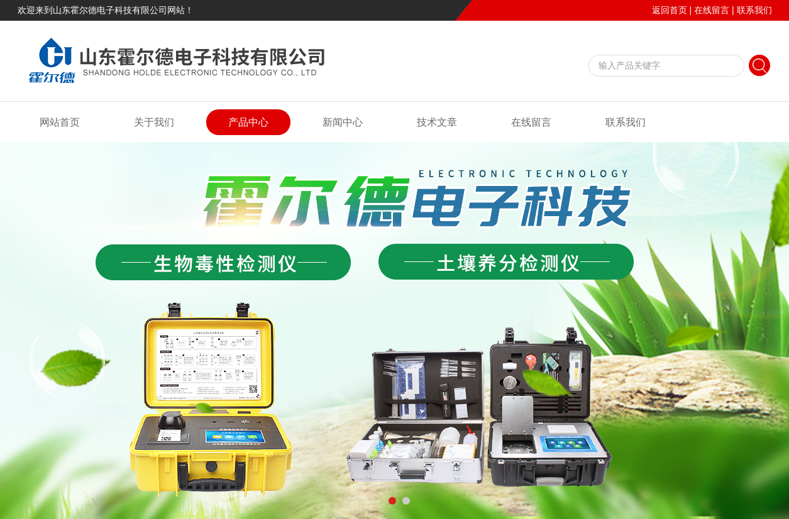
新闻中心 (343, 122)
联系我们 (754, 10)
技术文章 (437, 122)
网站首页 (60, 122)
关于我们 (154, 122)
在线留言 (711, 10)
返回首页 (669, 10)
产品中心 (248, 122)
